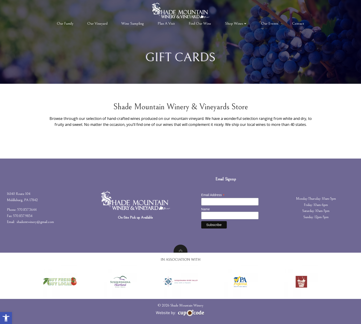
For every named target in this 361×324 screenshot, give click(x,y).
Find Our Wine (200, 23)
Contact (298, 23)
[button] (6, 318)
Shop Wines (236, 23)
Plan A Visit (166, 23)
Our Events (269, 23)
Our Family (65, 23)
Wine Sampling (132, 23)
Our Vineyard (97, 23)
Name (205, 209)
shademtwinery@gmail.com (35, 222)
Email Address (213, 195)
